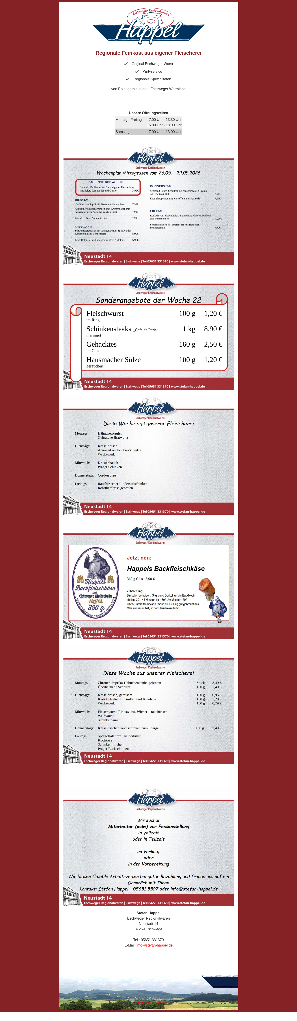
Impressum (144, 1002)
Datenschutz (162, 1002)
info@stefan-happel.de (155, 945)
